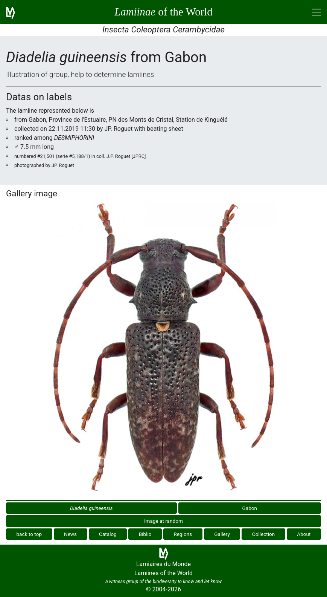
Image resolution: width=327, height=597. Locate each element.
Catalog (108, 534)
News (70, 534)
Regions (182, 534)
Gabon (249, 508)
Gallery (222, 534)
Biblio (145, 534)
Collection (263, 534)
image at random (163, 521)
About (303, 534)
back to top (29, 534)
